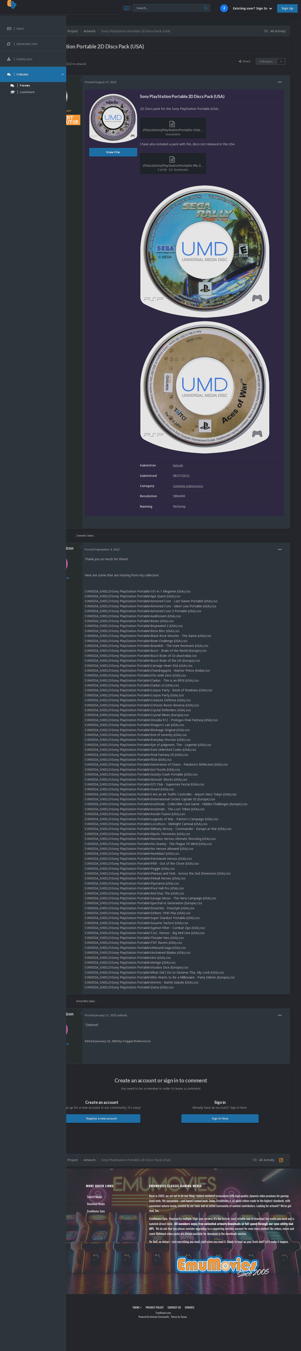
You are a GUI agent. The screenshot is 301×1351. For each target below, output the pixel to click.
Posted (141, 82)
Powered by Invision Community (174, 1270)
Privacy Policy (175, 1260)
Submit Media (126, 1140)
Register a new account (132, 1062)
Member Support (83, 1161)
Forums (78, 1147)
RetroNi (99, 59)
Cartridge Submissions (229, 424)
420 (97, 131)
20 (96, 529)
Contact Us (80, 1168)
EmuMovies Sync (128, 1154)
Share (244, 61)
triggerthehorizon (97, 486)
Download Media (127, 1147)
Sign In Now (230, 1062)
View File (154, 152)
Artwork (122, 64)
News (77, 1140)
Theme (157, 1260)
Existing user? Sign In (252, 8)
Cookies (209, 1260)
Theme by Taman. (199, 1270)
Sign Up (287, 8)
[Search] (119, 8)
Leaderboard (80, 1154)
